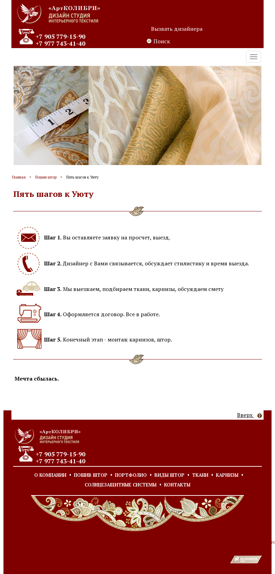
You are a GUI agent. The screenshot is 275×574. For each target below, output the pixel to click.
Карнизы (227, 475)
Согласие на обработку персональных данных (88, 542)
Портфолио (131, 475)
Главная (19, 177)
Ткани (200, 475)
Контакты (177, 485)
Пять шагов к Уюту (82, 177)
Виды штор (169, 475)
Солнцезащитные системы (121, 485)
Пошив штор (46, 177)
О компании (50, 475)
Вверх (249, 415)
